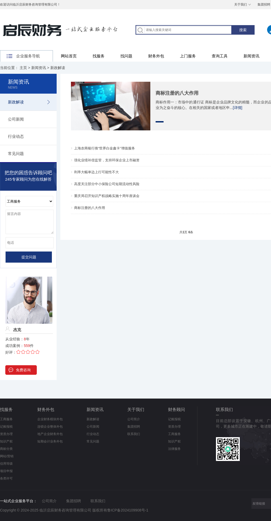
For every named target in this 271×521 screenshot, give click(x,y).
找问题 (126, 56)
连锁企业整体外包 (50, 426)
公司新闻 (16, 119)
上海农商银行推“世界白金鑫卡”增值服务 (104, 148)
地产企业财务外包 (50, 434)
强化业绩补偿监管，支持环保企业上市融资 (106, 160)
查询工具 (220, 56)
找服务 (99, 56)
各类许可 (6, 478)
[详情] (237, 108)
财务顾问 (176, 409)
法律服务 (174, 449)
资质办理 (6, 434)
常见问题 (16, 153)
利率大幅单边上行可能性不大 (96, 172)
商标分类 (6, 449)
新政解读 (57, 68)
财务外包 (156, 56)
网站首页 (69, 56)
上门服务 (188, 56)
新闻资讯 (251, 56)
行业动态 (16, 136)
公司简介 (133, 419)
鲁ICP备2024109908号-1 (127, 510)
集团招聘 (133, 426)
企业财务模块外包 (50, 419)
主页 (23, 68)
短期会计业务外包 (50, 441)
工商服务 (6, 419)
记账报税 (6, 426)
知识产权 (6, 441)
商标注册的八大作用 (177, 93)
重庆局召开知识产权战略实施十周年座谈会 (106, 196)
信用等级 (6, 463)
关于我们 (240, 4)
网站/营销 (6, 456)
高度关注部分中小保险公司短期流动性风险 (106, 184)
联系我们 (133, 434)
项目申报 (6, 471)
